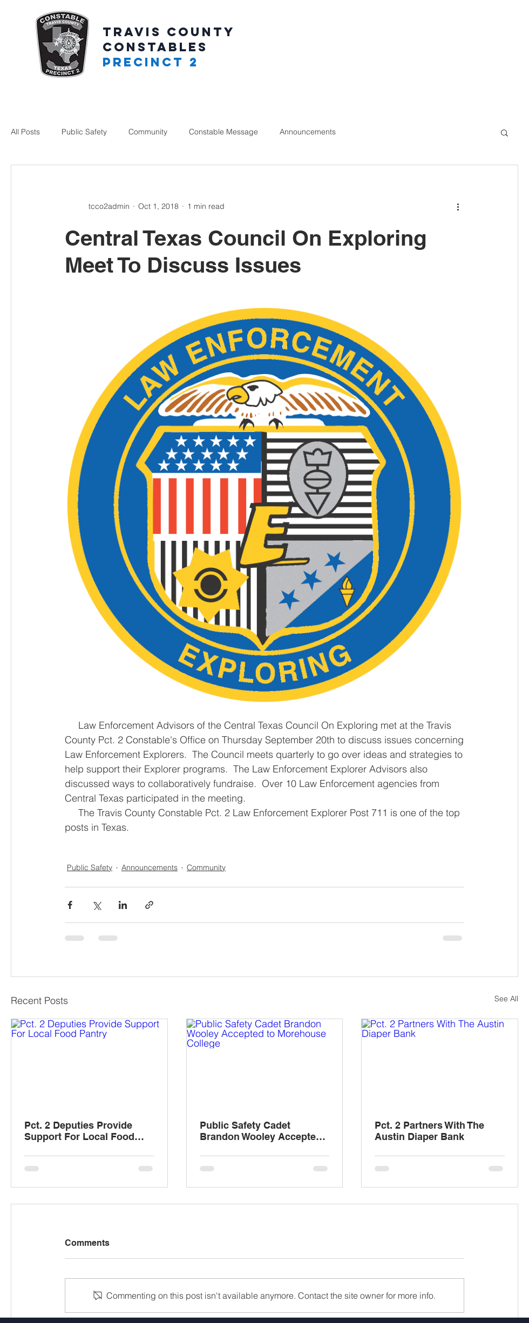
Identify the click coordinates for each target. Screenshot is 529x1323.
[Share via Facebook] (70, 905)
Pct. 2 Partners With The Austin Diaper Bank (429, 1131)
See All (506, 998)
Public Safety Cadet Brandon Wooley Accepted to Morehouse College (261, 1131)
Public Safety (84, 132)
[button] (504, 132)
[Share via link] (149, 905)
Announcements (308, 132)
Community (147, 132)
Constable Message (223, 132)
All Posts (25, 132)
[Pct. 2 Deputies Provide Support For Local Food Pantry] (89, 1063)
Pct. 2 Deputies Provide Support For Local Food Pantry (79, 1131)
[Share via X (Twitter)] (96, 905)
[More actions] (457, 206)
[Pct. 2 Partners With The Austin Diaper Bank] (440, 1063)
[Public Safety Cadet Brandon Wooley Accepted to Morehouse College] (265, 1063)
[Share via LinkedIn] (123, 905)
